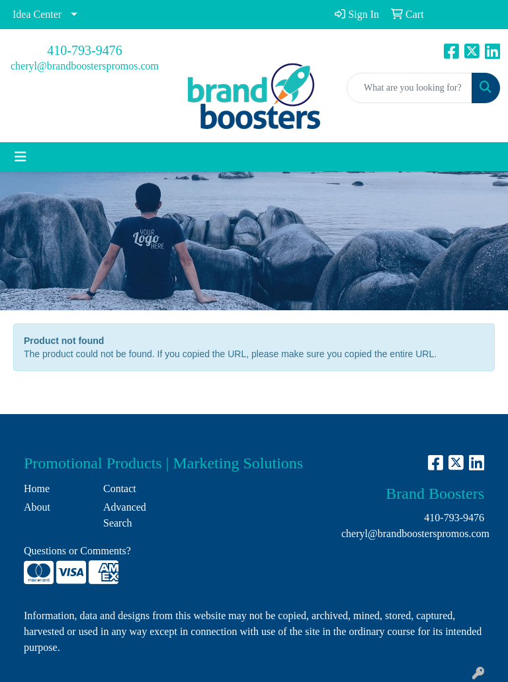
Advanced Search (124, 515)
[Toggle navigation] (20, 157)
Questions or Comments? (77, 550)
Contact (119, 488)
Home (37, 488)
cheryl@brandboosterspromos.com (85, 65)
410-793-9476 (84, 50)
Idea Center (37, 14)
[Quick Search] (409, 88)
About (37, 507)
